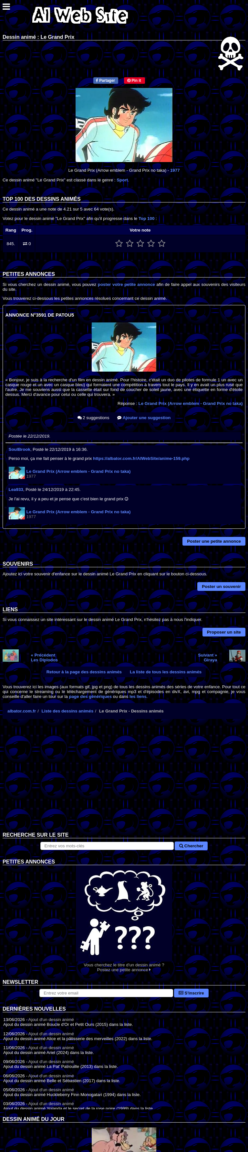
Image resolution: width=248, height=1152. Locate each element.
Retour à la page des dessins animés (84, 671)
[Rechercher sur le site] (107, 846)
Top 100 (146, 218)
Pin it (134, 80)
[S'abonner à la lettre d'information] (106, 993)
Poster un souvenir (221, 586)
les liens (138, 696)
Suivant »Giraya (207, 657)
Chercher (191, 845)
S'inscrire (191, 993)
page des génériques (90, 696)
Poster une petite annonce (214, 541)
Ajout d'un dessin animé (51, 1019)
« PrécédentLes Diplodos (44, 657)
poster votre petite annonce (126, 284)
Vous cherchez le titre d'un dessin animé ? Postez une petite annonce (124, 918)
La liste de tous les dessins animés (166, 671)
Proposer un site (224, 632)
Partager (105, 80)
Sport (122, 180)
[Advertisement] (124, 780)
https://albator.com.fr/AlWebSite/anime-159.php (141, 458)
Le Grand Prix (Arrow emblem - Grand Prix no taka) (191, 403)
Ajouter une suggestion (143, 417)
